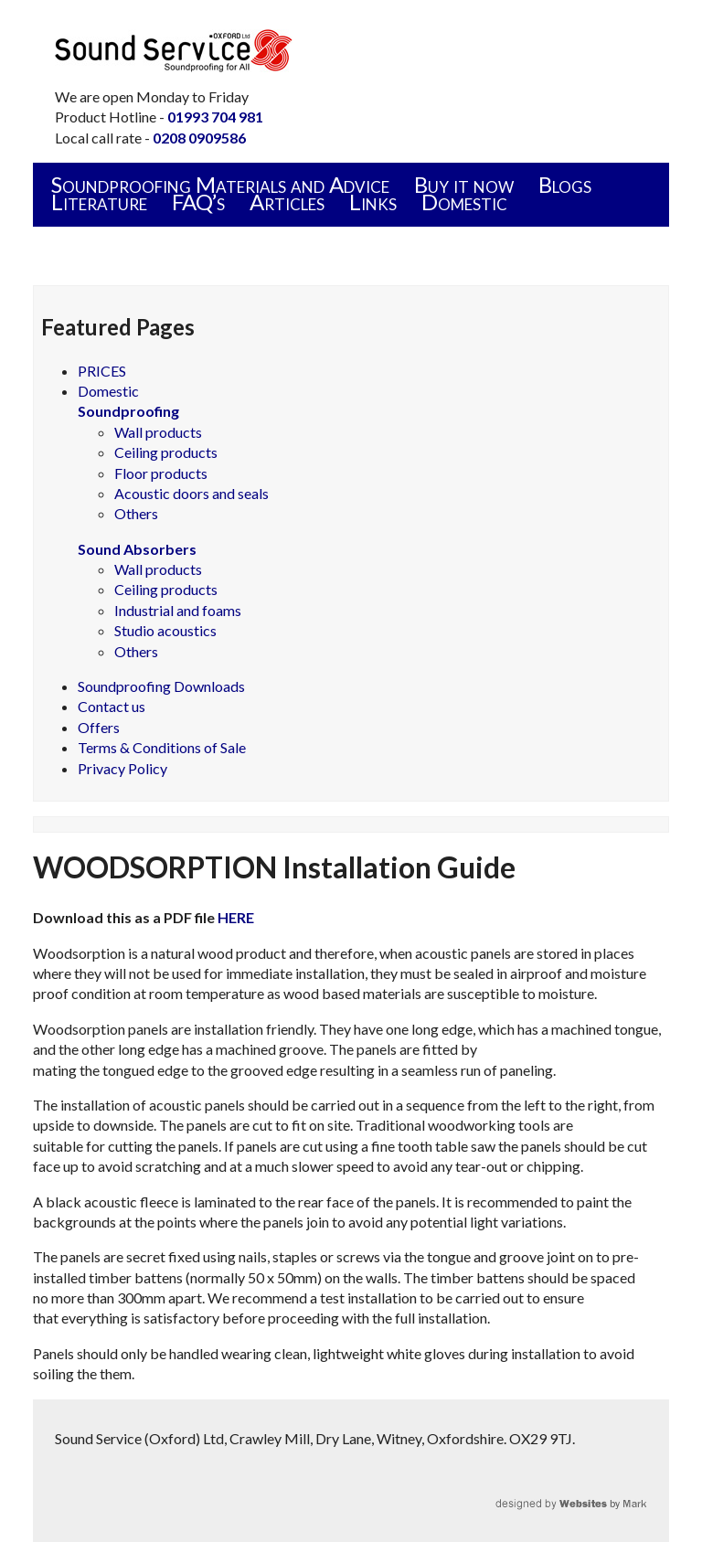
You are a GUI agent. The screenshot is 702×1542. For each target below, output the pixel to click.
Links (373, 201)
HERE (236, 917)
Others (136, 513)
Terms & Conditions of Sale (162, 747)
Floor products (160, 473)
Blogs (564, 184)
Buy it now (464, 184)
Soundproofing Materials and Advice (220, 184)
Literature (99, 201)
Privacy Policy (122, 768)
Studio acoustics (165, 630)
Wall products (158, 432)
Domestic (464, 201)
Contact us (111, 706)
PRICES (102, 370)
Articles (287, 201)
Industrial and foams (177, 610)
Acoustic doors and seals (191, 493)
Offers (99, 727)
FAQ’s (198, 201)
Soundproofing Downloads (161, 686)
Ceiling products (166, 452)
